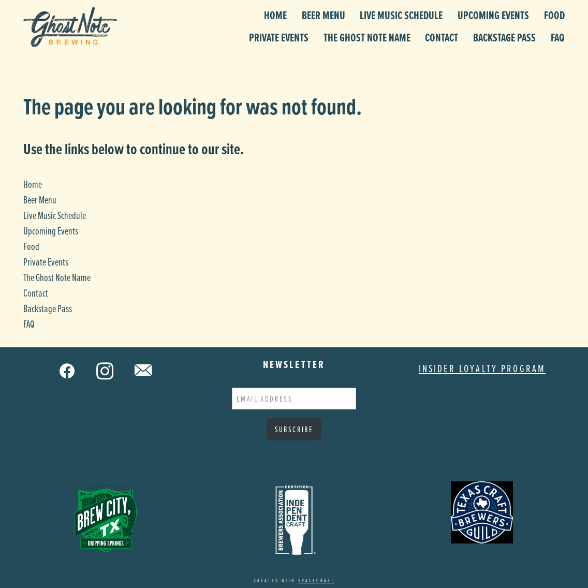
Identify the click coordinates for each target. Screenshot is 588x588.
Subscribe (294, 429)
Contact (441, 38)
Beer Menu (323, 15)
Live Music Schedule (401, 15)
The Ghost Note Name (367, 38)
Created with (294, 580)
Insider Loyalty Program (482, 368)
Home (275, 15)
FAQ (558, 38)
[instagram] (106, 371)
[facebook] (68, 371)
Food (554, 15)
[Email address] (294, 398)
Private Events (278, 38)
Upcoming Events (493, 15)
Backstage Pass (504, 38)
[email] (144, 371)
